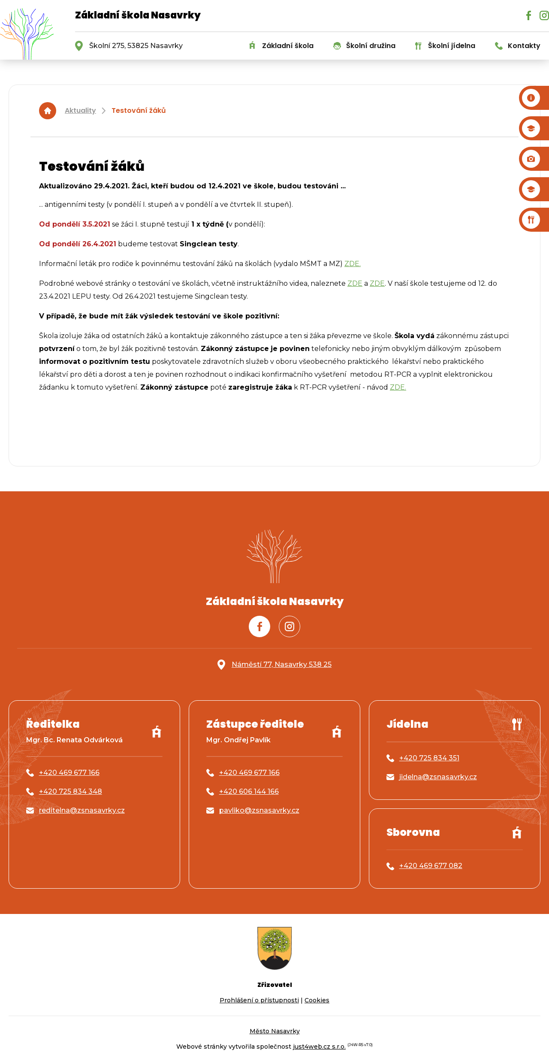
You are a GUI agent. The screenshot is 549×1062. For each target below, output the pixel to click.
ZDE (354, 283)
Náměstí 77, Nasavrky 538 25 (282, 664)
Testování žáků (139, 110)
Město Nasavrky (275, 1031)
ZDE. (352, 264)
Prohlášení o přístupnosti (259, 1000)
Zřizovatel (274, 984)
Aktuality (80, 110)
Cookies (317, 1000)
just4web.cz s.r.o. (319, 1046)
